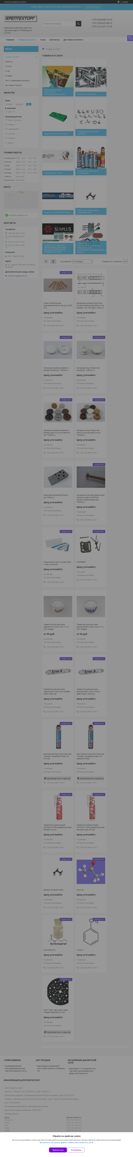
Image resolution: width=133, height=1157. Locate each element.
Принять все (58, 1150)
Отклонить (78, 1150)
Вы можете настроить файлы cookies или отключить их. (65, 1144)
